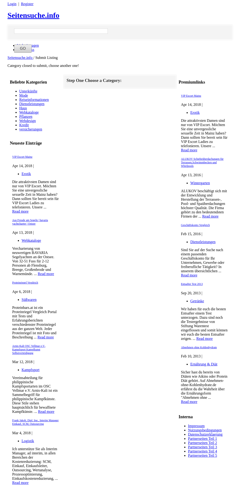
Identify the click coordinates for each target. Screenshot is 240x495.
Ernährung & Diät (204, 364)
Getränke (197, 301)
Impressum (196, 426)
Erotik (26, 174)
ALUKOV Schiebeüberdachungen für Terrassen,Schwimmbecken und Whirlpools (202, 162)
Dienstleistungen (32, 104)
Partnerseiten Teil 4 (202, 451)
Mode (23, 95)
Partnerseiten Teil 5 (202, 455)
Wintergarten (200, 183)
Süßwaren (29, 300)
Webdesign (27, 121)
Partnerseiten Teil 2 (202, 443)
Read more (20, 211)
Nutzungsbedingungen (205, 430)
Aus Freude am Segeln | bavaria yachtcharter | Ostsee (30, 222)
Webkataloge (29, 112)
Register (27, 4)
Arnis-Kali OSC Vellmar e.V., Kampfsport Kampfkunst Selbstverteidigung (29, 349)
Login (12, 4)
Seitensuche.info (33, 15)
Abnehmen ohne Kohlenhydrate (199, 347)
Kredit (24, 125)
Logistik (28, 441)
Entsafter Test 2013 (192, 284)
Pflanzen (25, 117)
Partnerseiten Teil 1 (202, 439)
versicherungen (30, 129)
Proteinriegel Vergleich (25, 282)
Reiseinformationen (34, 100)
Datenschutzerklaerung (205, 434)
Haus (23, 108)
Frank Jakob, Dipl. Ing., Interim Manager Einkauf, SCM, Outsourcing (35, 422)
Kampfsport (30, 370)
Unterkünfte (28, 91)
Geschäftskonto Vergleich (195, 225)
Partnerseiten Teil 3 (202, 447)
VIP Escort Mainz (22, 156)
